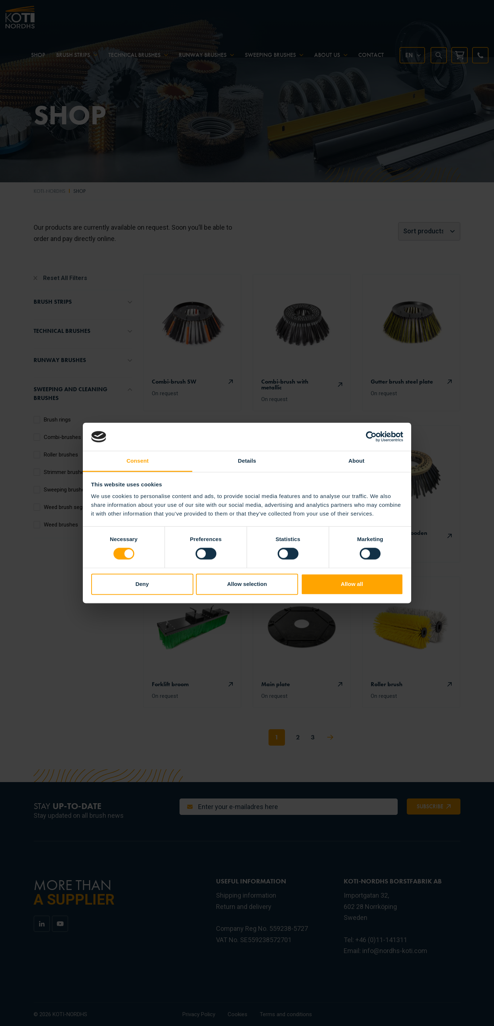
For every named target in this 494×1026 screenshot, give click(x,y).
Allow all (352, 584)
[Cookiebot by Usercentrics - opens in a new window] (371, 436)
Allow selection (247, 584)
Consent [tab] (138, 461)
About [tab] (356, 461)
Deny (142, 584)
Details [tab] (247, 461)
